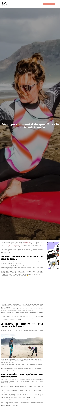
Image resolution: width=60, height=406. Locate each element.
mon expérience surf (29, 242)
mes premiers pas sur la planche (12, 245)
